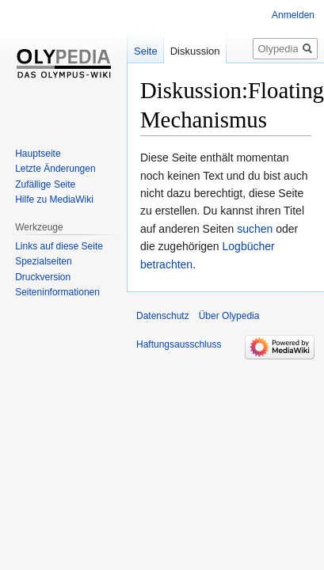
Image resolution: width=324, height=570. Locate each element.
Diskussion (195, 51)
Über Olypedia (229, 315)
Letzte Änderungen (55, 168)
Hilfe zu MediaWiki (54, 199)
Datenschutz (162, 315)
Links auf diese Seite (59, 246)
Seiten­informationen (57, 292)
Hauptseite (37, 153)
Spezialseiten (43, 261)
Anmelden (293, 15)
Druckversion (43, 277)
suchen (255, 228)
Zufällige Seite (45, 184)
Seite (146, 51)
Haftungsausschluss (178, 344)
